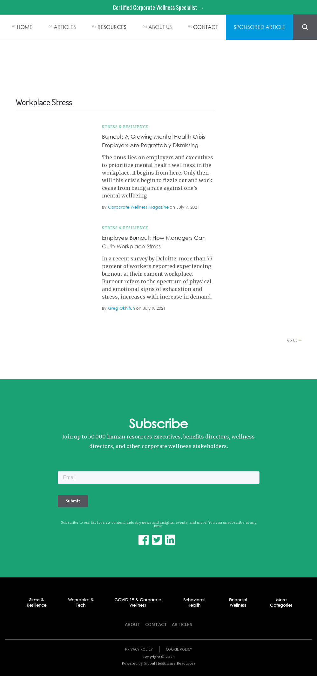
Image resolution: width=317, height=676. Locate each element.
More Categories (281, 602)
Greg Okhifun (121, 308)
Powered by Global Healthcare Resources (158, 663)
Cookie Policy (179, 649)
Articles (182, 624)
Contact (156, 624)
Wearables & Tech (81, 602)
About (132, 624)
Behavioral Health (194, 602)
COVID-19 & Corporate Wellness (137, 602)
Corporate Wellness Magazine (138, 207)
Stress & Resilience (125, 126)
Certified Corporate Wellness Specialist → (158, 7)
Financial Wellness (238, 602)
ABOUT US (160, 27)
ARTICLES (65, 27)
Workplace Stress (75, 130)
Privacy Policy (139, 649)
